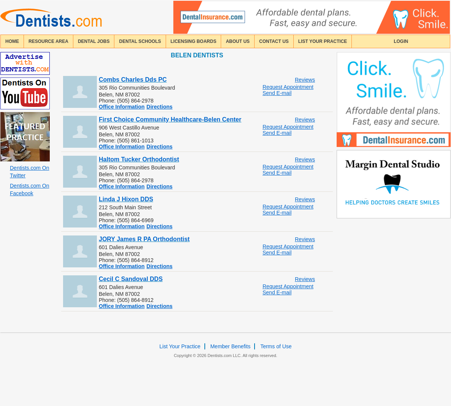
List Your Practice (322, 41)
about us (238, 41)
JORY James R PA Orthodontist (144, 239)
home (12, 41)
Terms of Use (275, 346)
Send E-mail (277, 93)
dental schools (140, 41)
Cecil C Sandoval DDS (131, 279)
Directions (159, 107)
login (401, 41)
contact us (274, 41)
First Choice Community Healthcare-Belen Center (170, 119)
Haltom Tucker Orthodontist (139, 159)
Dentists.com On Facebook (29, 189)
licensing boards (194, 41)
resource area (48, 41)
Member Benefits (230, 346)
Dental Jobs (94, 41)
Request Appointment (288, 87)
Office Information (122, 107)
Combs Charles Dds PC (133, 79)
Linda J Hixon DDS (126, 199)
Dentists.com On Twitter (29, 172)
